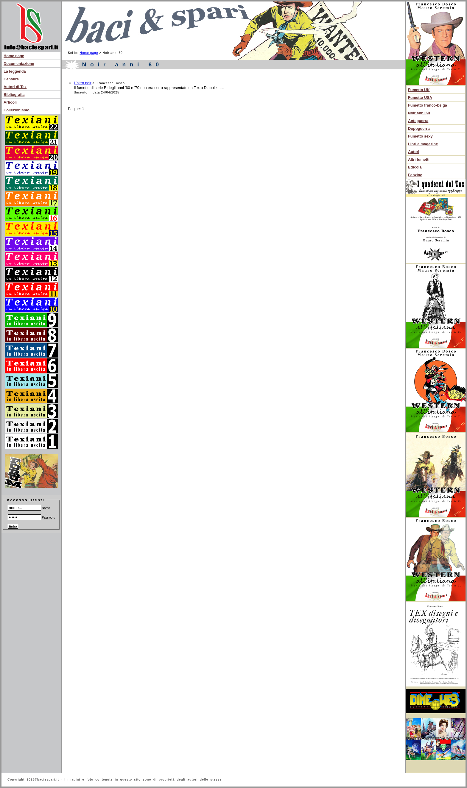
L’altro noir (82, 83)
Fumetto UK (419, 90)
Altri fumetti (418, 159)
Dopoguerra (419, 128)
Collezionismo (16, 110)
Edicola (415, 167)
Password (31, 517)
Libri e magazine (423, 144)
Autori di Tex (15, 87)
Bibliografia (14, 94)
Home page (14, 56)
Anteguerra (418, 120)
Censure (11, 79)
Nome (29, 508)
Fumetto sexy (420, 136)
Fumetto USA (420, 97)
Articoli (10, 102)
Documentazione (19, 63)
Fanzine (415, 175)
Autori (413, 151)
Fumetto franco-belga (427, 105)
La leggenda (15, 71)
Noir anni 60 (419, 113)
